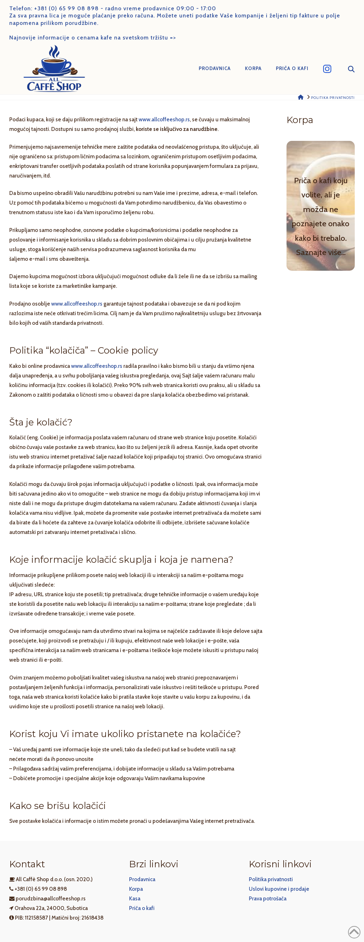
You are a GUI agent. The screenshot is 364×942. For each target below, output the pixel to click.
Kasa (134, 898)
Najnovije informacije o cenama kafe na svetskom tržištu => (92, 37)
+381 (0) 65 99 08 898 (66, 8)
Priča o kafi (142, 908)
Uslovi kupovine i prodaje (279, 889)
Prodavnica (142, 879)
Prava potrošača (268, 898)
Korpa (136, 889)
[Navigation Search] (347, 69)
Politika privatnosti (271, 879)
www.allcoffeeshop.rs (164, 119)
